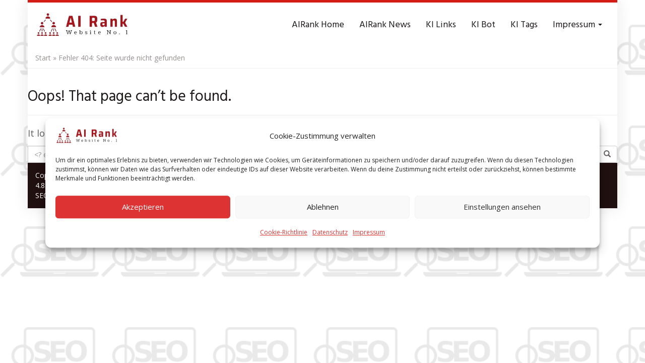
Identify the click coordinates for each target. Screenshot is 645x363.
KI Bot (483, 25)
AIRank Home (318, 25)
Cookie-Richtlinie (283, 236)
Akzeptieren (143, 212)
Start (43, 58)
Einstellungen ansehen (502, 212)
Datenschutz (330, 236)
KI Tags (524, 25)
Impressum (369, 236)
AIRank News (385, 25)
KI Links (441, 25)
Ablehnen (323, 212)
